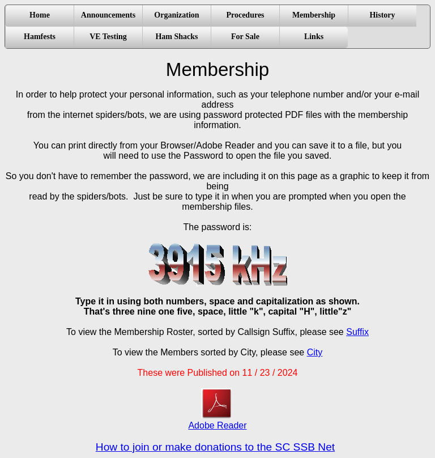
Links (313, 36)
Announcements (108, 15)
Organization (176, 15)
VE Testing (108, 36)
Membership (313, 15)
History (382, 15)
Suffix (357, 332)
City (315, 352)
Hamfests (40, 36)
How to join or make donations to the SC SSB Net (215, 447)
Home (39, 15)
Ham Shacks (176, 36)
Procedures (245, 15)
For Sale (245, 36)
